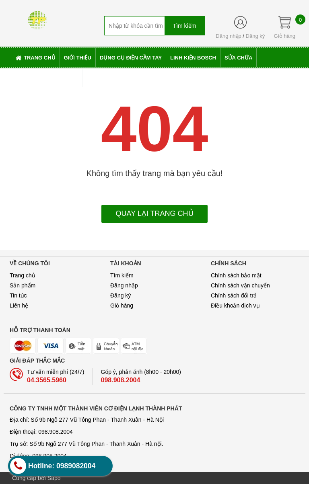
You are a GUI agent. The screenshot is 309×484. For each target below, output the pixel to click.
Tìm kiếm (122, 275)
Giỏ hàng (121, 305)
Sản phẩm (22, 285)
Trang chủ (22, 275)
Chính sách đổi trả (234, 295)
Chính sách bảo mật (236, 275)
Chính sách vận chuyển (240, 285)
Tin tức (18, 295)
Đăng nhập (228, 36)
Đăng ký (255, 36)
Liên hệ (19, 305)
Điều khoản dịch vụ (235, 305)
